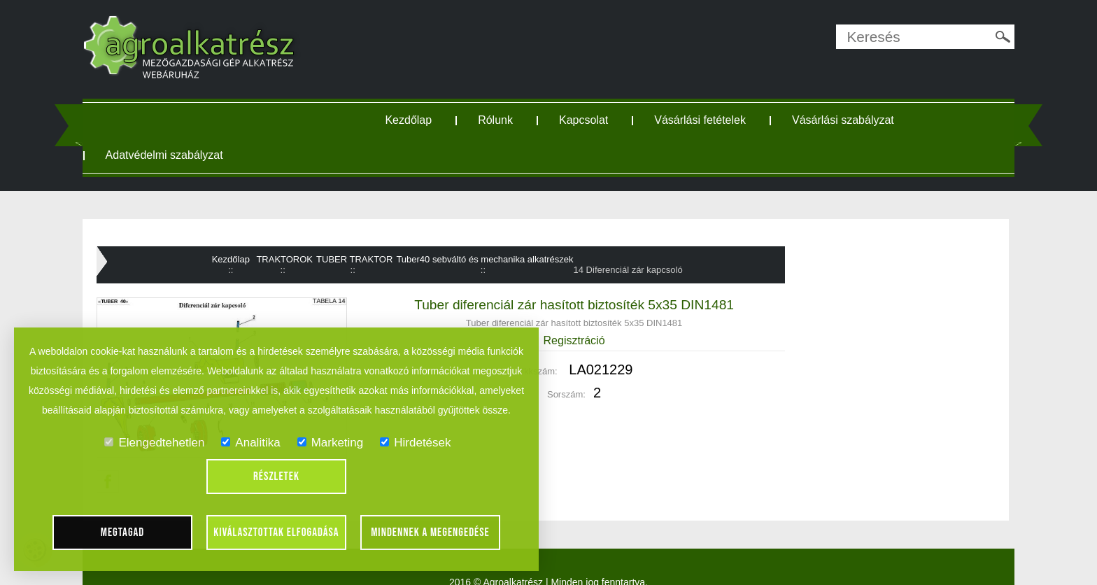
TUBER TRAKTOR (361, 256)
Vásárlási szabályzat (854, 120)
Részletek (276, 477)
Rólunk (506, 120)
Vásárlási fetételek (711, 120)
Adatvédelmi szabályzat (191, 155)
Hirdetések (415, 442)
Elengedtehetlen (154, 442)
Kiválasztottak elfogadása (276, 533)
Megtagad (123, 533)
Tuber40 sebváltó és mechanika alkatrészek (490, 256)
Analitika (250, 442)
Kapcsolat (594, 120)
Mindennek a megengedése (430, 533)
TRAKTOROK (290, 256)
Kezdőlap (419, 120)
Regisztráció (572, 337)
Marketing (330, 442)
